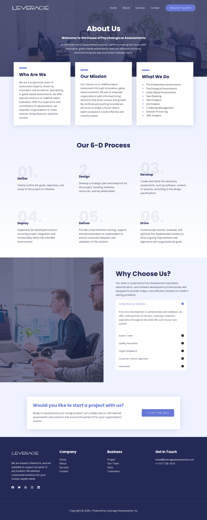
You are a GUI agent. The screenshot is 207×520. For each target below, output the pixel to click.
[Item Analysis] (152, 100)
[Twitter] (19, 487)
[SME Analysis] (151, 116)
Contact (155, 8)
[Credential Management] (158, 108)
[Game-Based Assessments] (159, 92)
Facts (110, 467)
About (128, 8)
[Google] (25, 487)
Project (111, 459)
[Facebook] (12, 487)
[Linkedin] (38, 487)
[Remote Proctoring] (155, 112)
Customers (113, 471)
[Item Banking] (152, 96)
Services (141, 8)
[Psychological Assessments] (160, 88)
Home (116, 8)
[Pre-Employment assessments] (161, 84)
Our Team (113, 463)
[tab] (151, 316)
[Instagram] (32, 487)
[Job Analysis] (151, 104)
